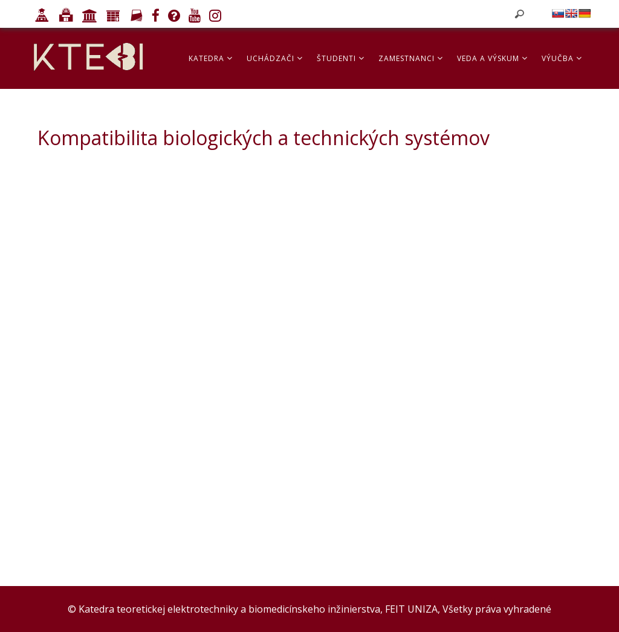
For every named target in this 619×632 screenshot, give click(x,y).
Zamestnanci (410, 58)
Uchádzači (275, 58)
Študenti (341, 58)
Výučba (562, 58)
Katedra (211, 58)
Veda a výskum (492, 58)
